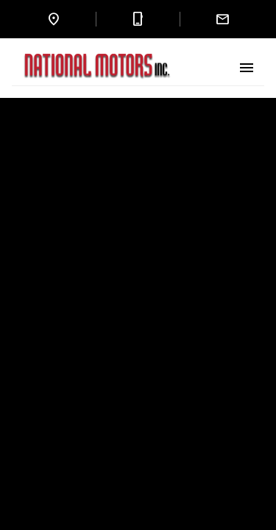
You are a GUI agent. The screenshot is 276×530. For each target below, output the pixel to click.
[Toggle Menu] (246, 67)
